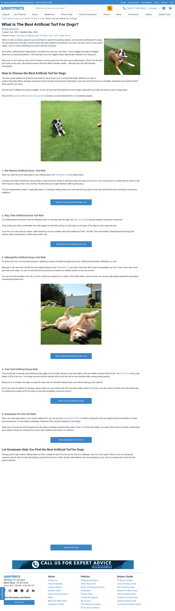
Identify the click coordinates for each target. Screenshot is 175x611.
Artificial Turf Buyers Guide (34, 18)
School (106, 14)
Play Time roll (79, 220)
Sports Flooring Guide (126, 601)
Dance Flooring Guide (126, 584)
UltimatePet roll (63, 267)
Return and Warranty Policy (93, 587)
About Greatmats (55, 584)
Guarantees (86, 591)
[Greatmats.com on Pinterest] (22, 591)
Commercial (133, 14)
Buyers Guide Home (16, 18)
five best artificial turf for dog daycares (29, 96)
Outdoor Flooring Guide (127, 597)
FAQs (50, 597)
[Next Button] (136, 57)
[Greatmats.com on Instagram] (10, 591)
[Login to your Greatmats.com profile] (163, 8)
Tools (172, 2)
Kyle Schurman (12, 29)
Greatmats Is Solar (56, 604)
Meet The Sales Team (57, 601)
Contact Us (52, 580)
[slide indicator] (122, 76)
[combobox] (73, 8)
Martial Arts (49, 14)
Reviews (164, 2)
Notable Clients (54, 591)
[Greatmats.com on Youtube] (16, 591)
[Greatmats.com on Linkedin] (33, 591)
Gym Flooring (20, 14)
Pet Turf (75, 547)
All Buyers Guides (125, 580)
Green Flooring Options (58, 594)
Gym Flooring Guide (126, 587)
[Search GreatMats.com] (109, 8)
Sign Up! (19, 602)
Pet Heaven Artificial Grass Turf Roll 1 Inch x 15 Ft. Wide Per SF (44, 36)
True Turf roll (125, 373)
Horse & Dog (66, 14)
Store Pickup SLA (88, 584)
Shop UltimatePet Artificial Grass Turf (71, 356)
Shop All (5, 15)
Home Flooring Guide (126, 594)
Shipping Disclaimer (89, 580)
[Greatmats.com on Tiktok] (27, 591)
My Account (86, 601)
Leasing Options (55, 587)
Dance (35, 14)
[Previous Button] (108, 57)
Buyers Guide (133, 2)
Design (123, 2)
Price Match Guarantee (91, 604)
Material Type (165, 14)
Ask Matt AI (2, 593)
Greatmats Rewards (89, 597)
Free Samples (146, 2)
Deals (156, 2)
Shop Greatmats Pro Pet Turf (71, 440)
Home (118, 14)
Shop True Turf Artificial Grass (71, 401)
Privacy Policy (87, 594)
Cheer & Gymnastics (88, 14)
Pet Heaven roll (61, 175)
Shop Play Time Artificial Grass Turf (71, 244)
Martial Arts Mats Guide (127, 591)
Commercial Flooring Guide (129, 604)
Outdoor (148, 14)
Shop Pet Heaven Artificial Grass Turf (71, 202)
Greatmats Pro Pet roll (72, 418)
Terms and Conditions (90, 608)
